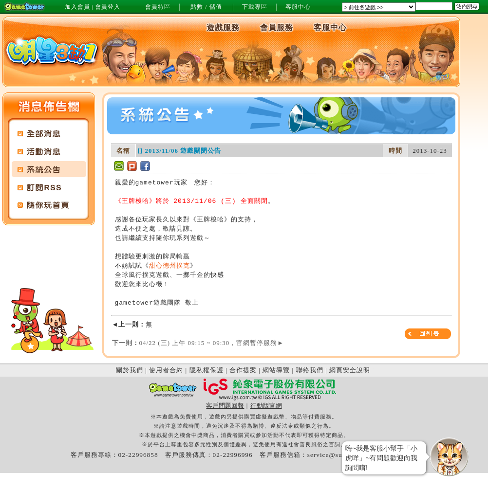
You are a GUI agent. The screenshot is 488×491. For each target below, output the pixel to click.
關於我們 (129, 370)
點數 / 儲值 (206, 6)
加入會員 (77, 6)
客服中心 (298, 6)
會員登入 (107, 6)
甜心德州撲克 (169, 265)
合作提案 (243, 370)
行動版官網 (266, 405)
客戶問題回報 (225, 405)
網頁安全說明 (349, 370)
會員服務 (276, 27)
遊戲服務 (223, 27)
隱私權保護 (206, 370)
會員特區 (157, 6)
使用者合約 (166, 370)
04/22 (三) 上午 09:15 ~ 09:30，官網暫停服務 (198, 342)
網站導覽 (276, 370)
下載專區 (254, 6)
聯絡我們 (309, 370)
